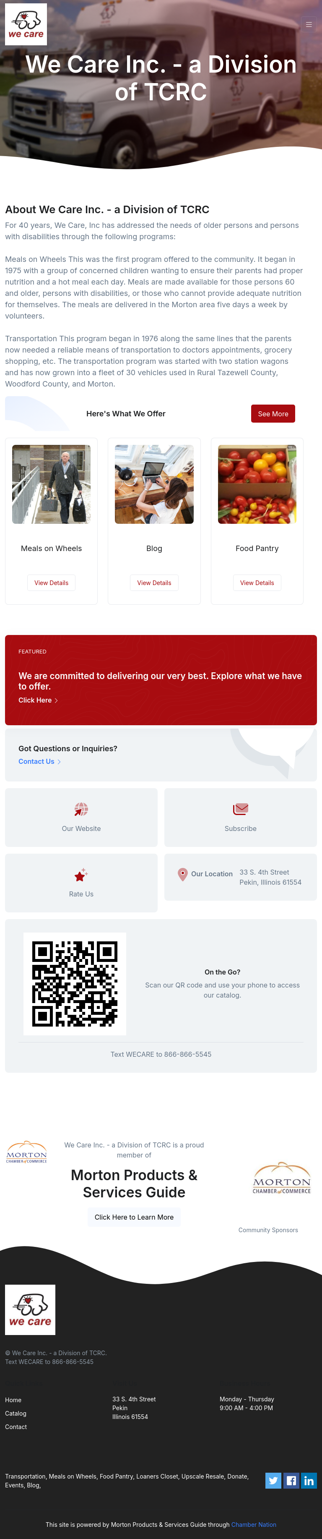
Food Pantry (257, 548)
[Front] (27, 24)
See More (273, 414)
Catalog (15, 1413)
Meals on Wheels (51, 548)
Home (13, 1399)
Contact (16, 1426)
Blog (154, 548)
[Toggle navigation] (309, 24)
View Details (51, 582)
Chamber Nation (254, 1524)
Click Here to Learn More (134, 1217)
